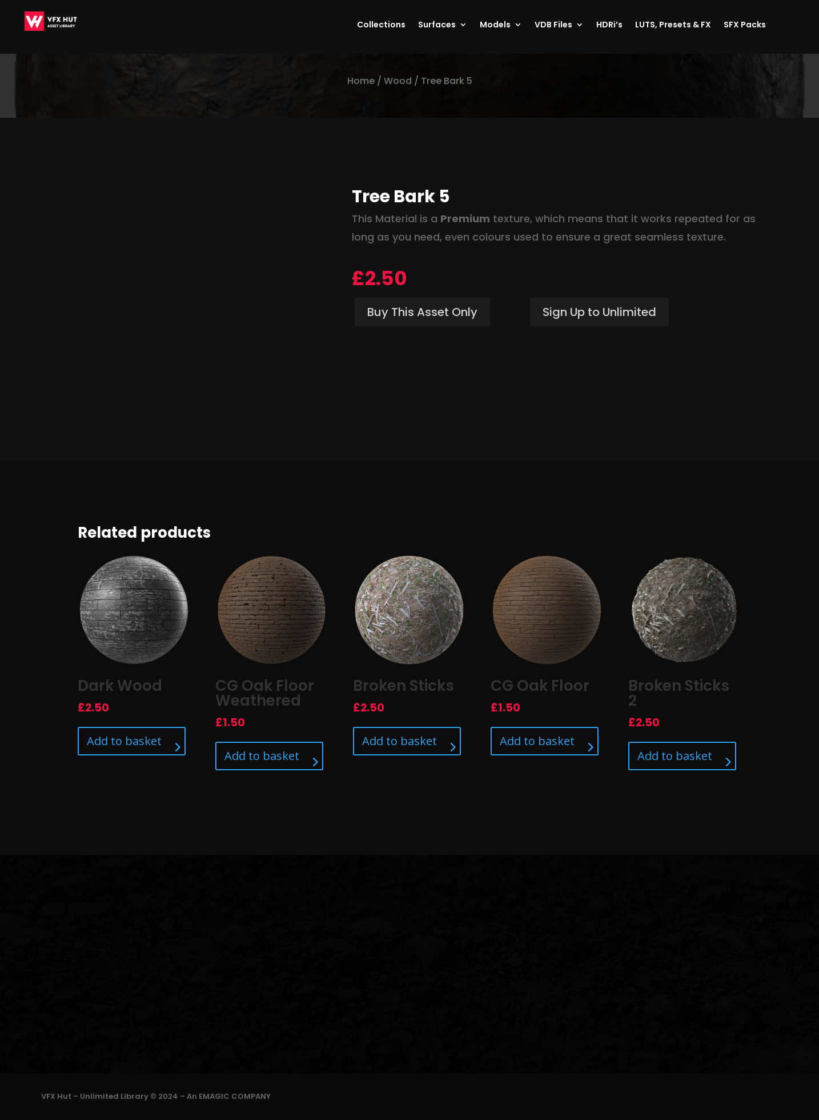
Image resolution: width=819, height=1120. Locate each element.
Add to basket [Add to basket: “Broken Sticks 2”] (674, 755)
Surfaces (437, 25)
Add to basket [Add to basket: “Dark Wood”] (124, 741)
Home (361, 80)
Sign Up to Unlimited (599, 312)
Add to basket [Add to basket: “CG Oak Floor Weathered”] (261, 755)
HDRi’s (609, 25)
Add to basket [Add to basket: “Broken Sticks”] (399, 741)
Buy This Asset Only (422, 312)
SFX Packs (745, 25)
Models (495, 25)
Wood (398, 80)
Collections (381, 25)
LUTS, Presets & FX (673, 25)
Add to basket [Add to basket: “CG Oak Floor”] (537, 741)
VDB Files (553, 25)
